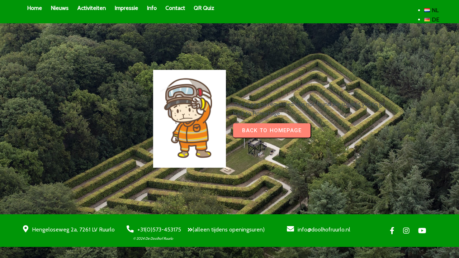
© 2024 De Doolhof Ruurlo (153, 238)
